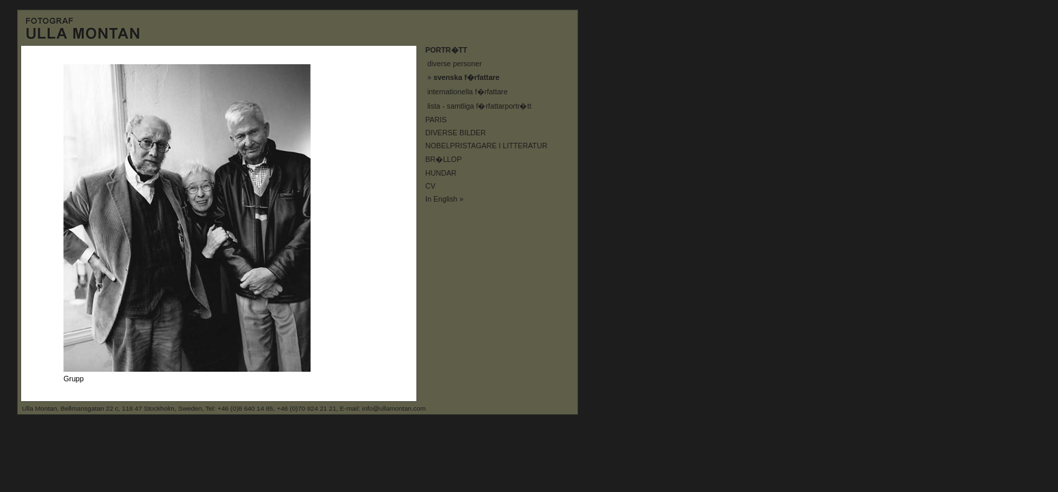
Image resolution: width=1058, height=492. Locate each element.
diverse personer (454, 63)
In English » (444, 199)
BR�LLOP (443, 159)
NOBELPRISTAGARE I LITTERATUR (486, 145)
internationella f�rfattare (467, 91)
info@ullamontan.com (394, 408)
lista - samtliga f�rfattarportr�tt (479, 106)
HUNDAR (441, 173)
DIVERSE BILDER (455, 132)
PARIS (435, 119)
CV (430, 186)
